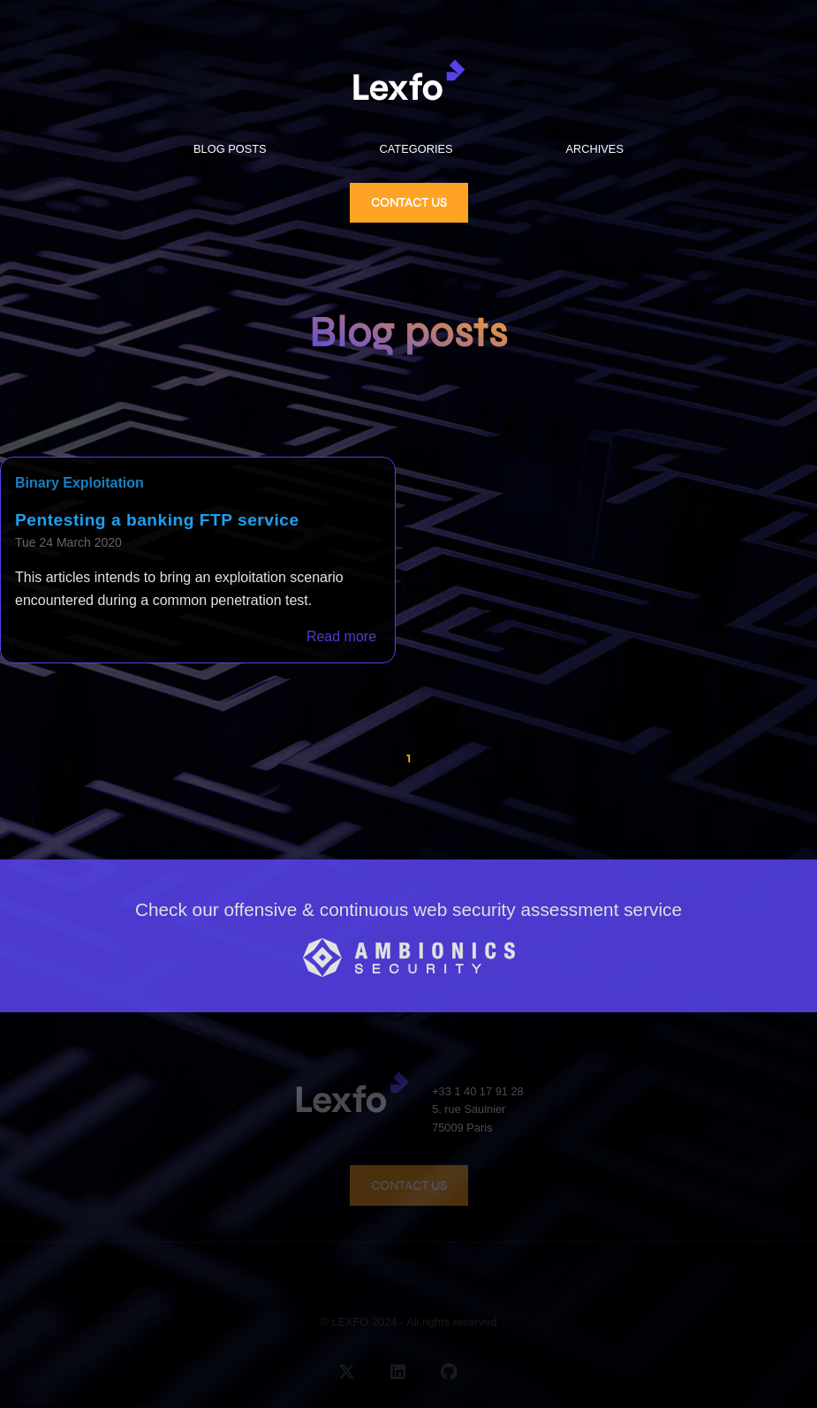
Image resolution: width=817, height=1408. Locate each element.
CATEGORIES (416, 148)
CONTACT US (409, 202)
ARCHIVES (595, 148)
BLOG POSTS (230, 148)
